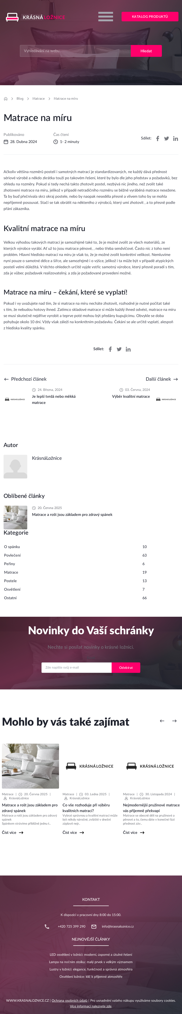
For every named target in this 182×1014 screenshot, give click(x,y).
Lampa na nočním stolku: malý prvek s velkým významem (91, 962)
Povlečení (12, 555)
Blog (20, 98)
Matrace (38, 98)
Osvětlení (12, 589)
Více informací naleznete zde (90, 1006)
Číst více (9, 833)
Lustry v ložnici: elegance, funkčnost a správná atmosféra (91, 969)
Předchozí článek (28, 379)
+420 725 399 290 (71, 926)
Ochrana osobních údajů (69, 1000)
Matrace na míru (66, 98)
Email (91, 658)
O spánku (12, 547)
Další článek (158, 379)
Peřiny (9, 564)
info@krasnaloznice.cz (118, 926)
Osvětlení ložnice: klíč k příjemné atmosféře (90, 976)
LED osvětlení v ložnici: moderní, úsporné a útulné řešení (91, 954)
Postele (10, 581)
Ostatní (10, 598)
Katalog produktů (150, 16)
